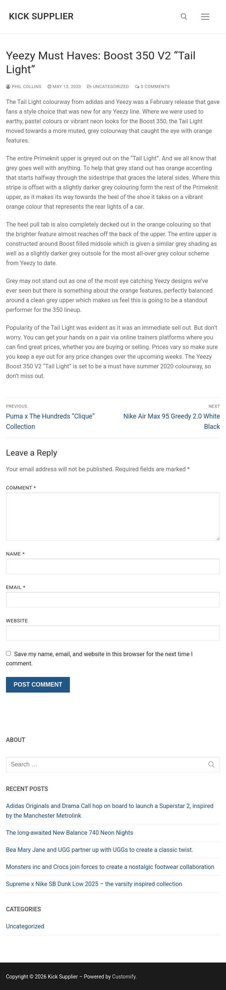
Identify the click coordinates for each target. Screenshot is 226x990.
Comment (21, 488)
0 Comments (152, 86)
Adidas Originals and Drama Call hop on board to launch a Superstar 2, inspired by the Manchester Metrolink (109, 810)
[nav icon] (205, 17)
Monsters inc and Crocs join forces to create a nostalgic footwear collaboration (110, 866)
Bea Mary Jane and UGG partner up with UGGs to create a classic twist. (99, 849)
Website (17, 620)
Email (15, 587)
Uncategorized (108, 86)
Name (15, 554)
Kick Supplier (41, 16)
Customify (124, 977)
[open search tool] (184, 16)
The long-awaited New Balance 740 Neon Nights (69, 832)
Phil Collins (24, 86)
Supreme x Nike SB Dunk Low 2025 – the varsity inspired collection (94, 884)
